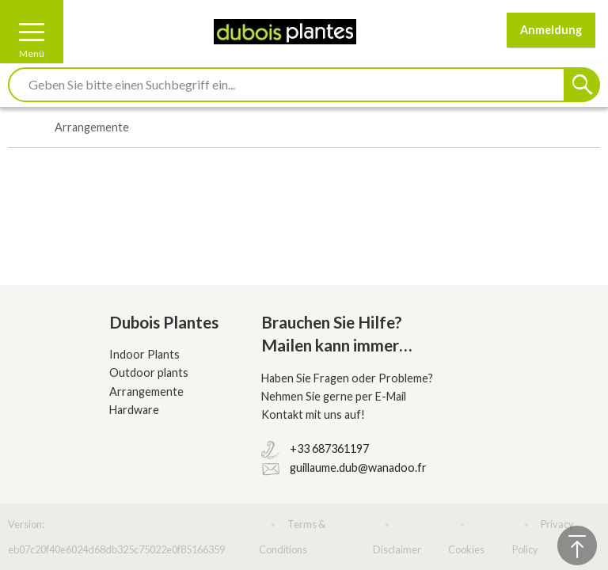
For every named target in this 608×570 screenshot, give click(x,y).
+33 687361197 (329, 448)
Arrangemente (146, 391)
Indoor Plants (144, 354)
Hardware (134, 409)
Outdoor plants (148, 372)
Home (16, 127)
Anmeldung (551, 29)
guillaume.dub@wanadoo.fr (358, 467)
